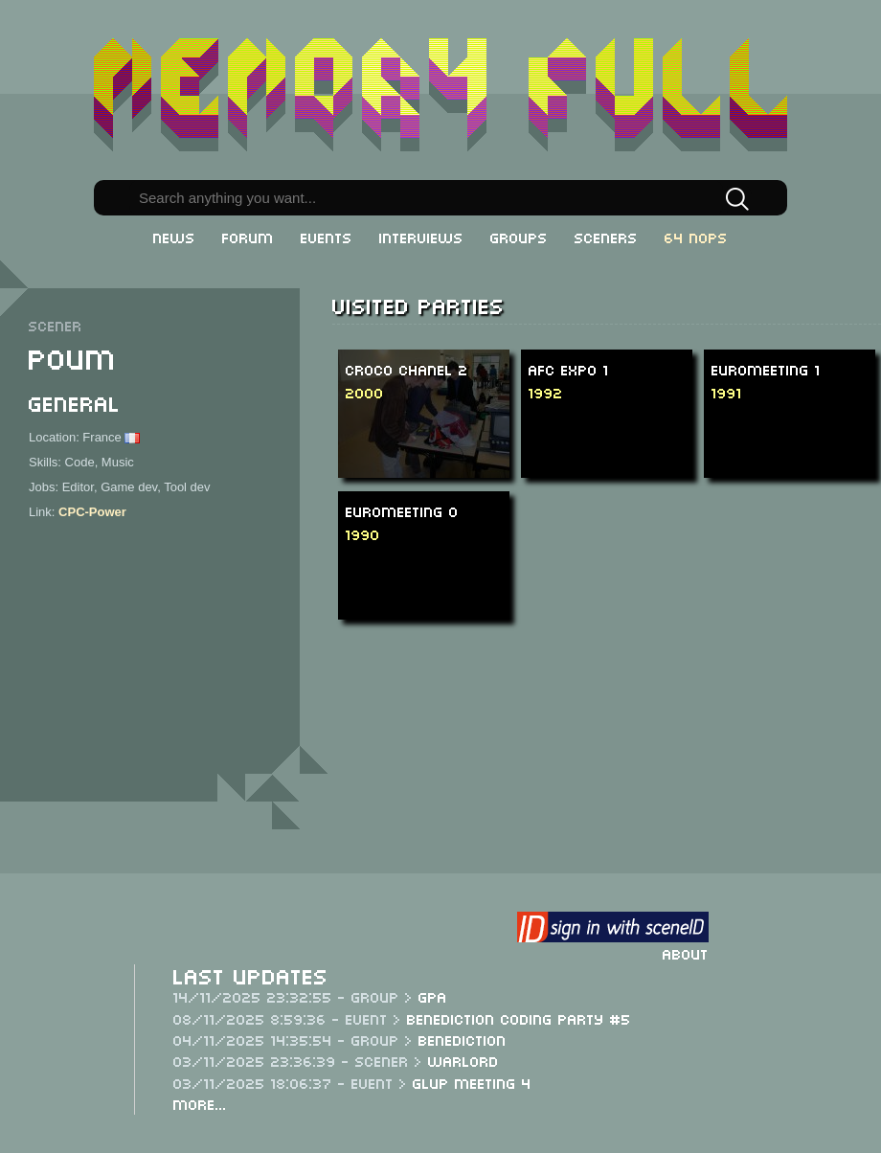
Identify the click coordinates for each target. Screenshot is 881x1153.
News (174, 236)
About (686, 952)
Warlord (463, 1060)
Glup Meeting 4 (472, 1082)
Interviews (421, 236)
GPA (432, 995)
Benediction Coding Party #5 (519, 1018)
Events (326, 236)
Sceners (606, 236)
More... (200, 1103)
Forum (248, 236)
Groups (519, 236)
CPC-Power (92, 512)
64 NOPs (696, 236)
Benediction (462, 1039)
